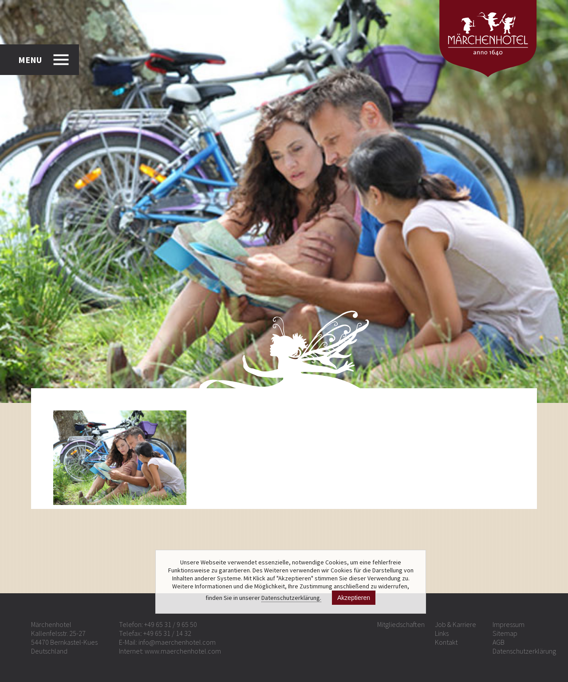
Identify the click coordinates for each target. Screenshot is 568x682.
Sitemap (505, 633)
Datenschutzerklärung (524, 651)
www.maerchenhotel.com (183, 651)
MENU (30, 59)
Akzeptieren (353, 597)
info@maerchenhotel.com (177, 642)
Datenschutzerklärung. (291, 598)
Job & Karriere (455, 624)
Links (442, 633)
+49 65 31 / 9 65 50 (170, 624)
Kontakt (446, 642)
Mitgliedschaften (401, 624)
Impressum (509, 624)
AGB (499, 642)
